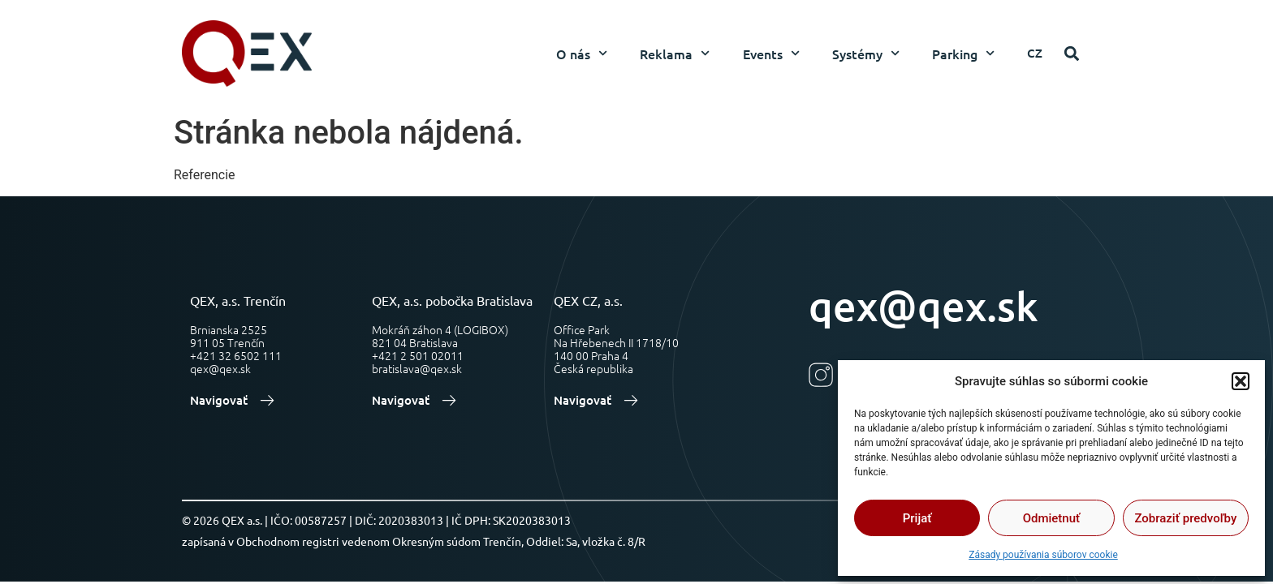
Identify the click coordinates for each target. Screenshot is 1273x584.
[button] (1240, 381)
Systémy (866, 53)
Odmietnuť (1052, 518)
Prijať (917, 518)
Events (771, 53)
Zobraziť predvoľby (1185, 518)
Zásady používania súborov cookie (1043, 554)
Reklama (675, 53)
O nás (581, 53)
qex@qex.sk (923, 305)
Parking (963, 53)
